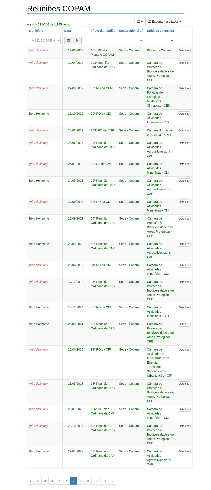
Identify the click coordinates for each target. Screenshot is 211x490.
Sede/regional (129, 30)
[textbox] (43, 40)
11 (105, 481)
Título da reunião (103, 30)
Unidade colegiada (160, 30)
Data (67, 30)
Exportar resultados (164, 21)
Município (36, 30)
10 (96, 481)
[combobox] (45, 40)
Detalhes (184, 50)
